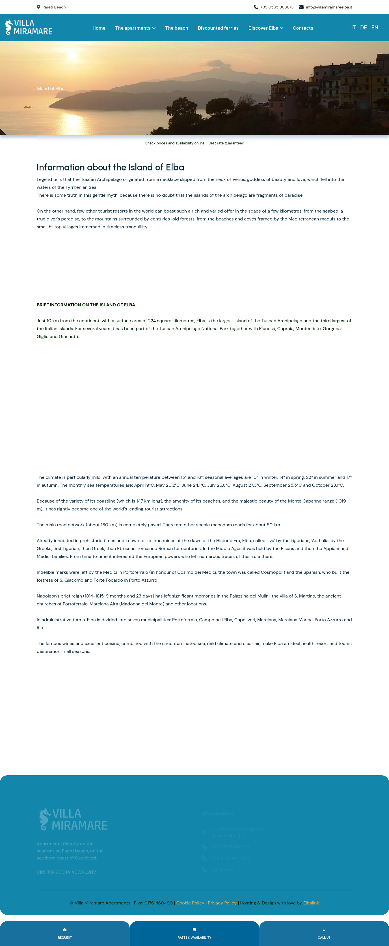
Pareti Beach (51, 7)
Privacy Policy (222, 903)
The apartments (135, 28)
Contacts (303, 28)
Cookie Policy (190, 903)
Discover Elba (266, 28)
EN (374, 27)
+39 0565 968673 (277, 7)
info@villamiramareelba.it (329, 7)
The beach (176, 28)
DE (363, 27)
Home (98, 28)
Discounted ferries (218, 28)
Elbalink (311, 903)
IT (353, 27)
